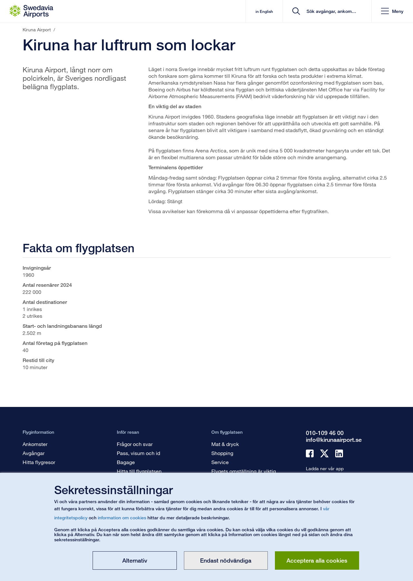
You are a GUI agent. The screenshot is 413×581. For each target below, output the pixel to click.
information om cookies (122, 517)
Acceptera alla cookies (317, 560)
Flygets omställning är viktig (243, 471)
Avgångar (34, 453)
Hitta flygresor (39, 462)
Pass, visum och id (138, 453)
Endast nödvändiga (225, 560)
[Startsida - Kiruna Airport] (31, 11)
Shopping (222, 453)
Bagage (126, 462)
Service (220, 462)
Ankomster (35, 444)
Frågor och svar (135, 444)
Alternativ (134, 560)
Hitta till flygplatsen (139, 471)
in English (260, 11)
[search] (327, 11)
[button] (392, 11)
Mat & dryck (225, 444)
